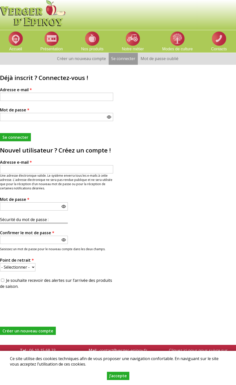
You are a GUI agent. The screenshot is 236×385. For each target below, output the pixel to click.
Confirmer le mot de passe (27, 232)
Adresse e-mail (16, 89)
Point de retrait (17, 260)
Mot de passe (14, 110)
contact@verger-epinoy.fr (123, 350)
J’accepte (118, 376)
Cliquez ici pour (183, 350)
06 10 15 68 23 (42, 350)
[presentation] (38, 305)
